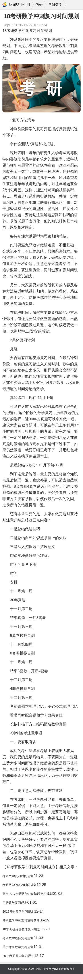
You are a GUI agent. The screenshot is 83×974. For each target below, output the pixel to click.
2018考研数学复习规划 (18, 956)
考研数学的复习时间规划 (19, 885)
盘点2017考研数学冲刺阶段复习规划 (27, 893)
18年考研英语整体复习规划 (21, 929)
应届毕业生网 (19, 4)
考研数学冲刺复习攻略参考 (21, 920)
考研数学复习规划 (14, 902)
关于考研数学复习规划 (17, 947)
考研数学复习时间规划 (17, 876)
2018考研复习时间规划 (18, 911)
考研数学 (55, 4)
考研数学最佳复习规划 (17, 938)
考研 (39, 4)
